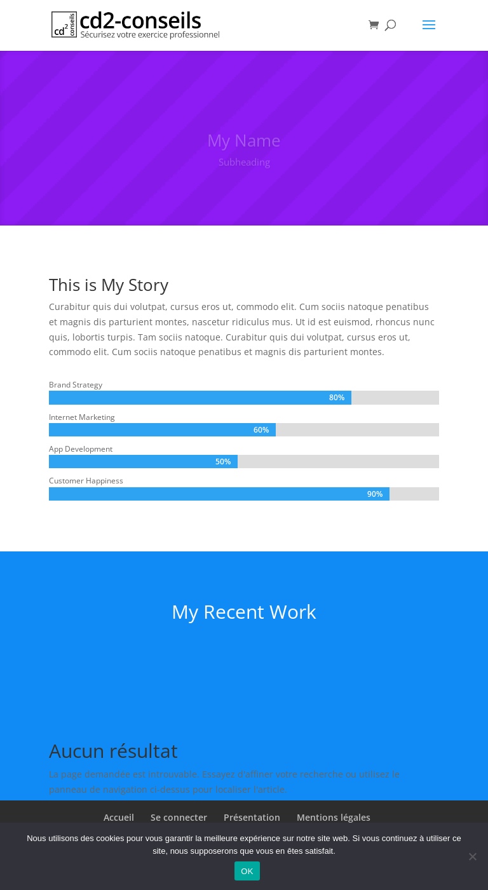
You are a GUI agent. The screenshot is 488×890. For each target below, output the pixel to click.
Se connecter (179, 817)
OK (247, 871)
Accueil (119, 817)
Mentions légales (333, 817)
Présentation (252, 817)
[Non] (472, 856)
